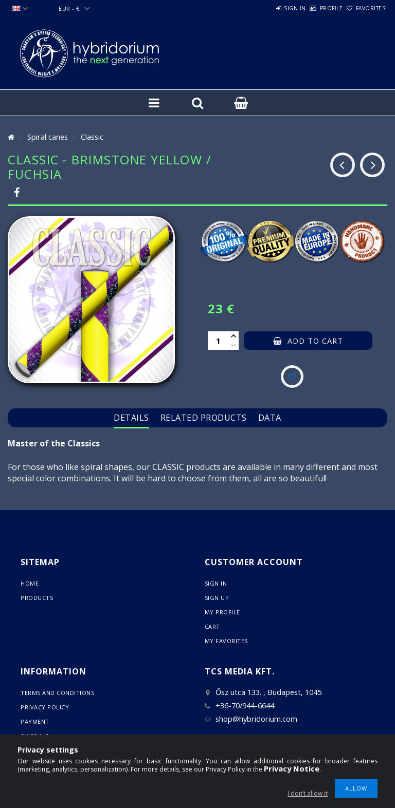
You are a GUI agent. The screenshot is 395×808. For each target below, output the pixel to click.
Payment (35, 721)
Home (30, 583)
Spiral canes (47, 136)
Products (37, 598)
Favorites (365, 8)
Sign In (216, 583)
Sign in (267, 8)
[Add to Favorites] (292, 376)
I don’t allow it (308, 793)
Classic (92, 136)
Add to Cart (315, 340)
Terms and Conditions (57, 693)
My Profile (222, 612)
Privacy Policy (45, 707)
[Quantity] (218, 340)
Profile (314, 8)
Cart (212, 626)
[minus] (233, 345)
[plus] (233, 336)
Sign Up (217, 598)
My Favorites (226, 641)
